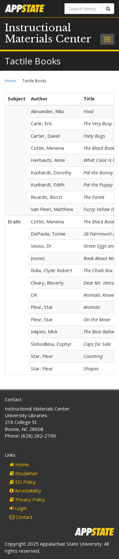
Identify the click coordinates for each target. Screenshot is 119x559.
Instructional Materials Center (48, 33)
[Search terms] (83, 8)
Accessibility (25, 490)
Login (18, 508)
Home (10, 80)
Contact (21, 517)
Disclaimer (24, 473)
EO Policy (23, 482)
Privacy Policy (27, 499)
